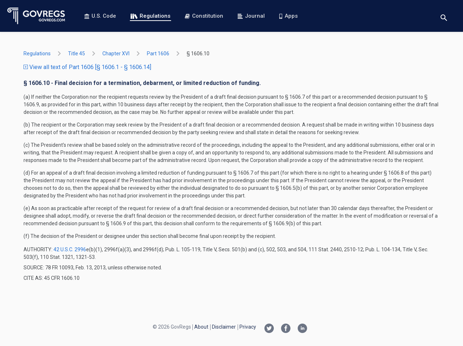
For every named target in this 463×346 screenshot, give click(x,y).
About (201, 327)
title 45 (76, 53)
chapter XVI (115, 53)
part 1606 (158, 53)
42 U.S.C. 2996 (70, 249)
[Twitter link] (269, 329)
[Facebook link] (285, 329)
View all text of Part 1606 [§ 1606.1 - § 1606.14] (87, 67)
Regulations (150, 16)
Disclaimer (224, 327)
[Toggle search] (444, 16)
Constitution (204, 16)
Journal (251, 16)
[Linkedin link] (302, 329)
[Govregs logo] (36, 16)
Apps (288, 16)
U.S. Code (100, 16)
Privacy (247, 327)
